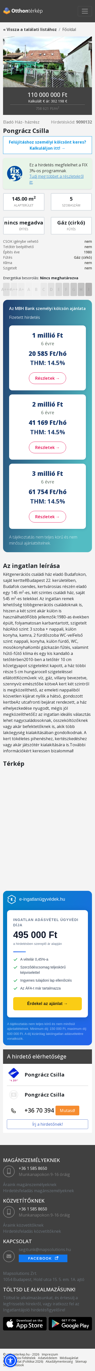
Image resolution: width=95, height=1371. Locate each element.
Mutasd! (67, 1110)
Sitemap (81, 1361)
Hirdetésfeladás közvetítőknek (32, 1231)
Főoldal (69, 29)
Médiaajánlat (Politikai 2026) (23, 1361)
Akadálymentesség (59, 1361)
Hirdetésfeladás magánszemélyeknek (38, 1190)
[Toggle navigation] (85, 11)
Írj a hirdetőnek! (47, 1124)
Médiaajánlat (69, 1358)
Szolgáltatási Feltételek (19, 1358)
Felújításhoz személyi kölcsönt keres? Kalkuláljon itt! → (47, 145)
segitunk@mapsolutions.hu (45, 1249)
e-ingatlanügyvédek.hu (42, 899)
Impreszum (50, 1354)
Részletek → (47, 378)
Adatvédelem (47, 1358)
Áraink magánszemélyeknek (29, 1184)
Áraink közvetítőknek (23, 1225)
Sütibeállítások (13, 1365)
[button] (10, 1360)
